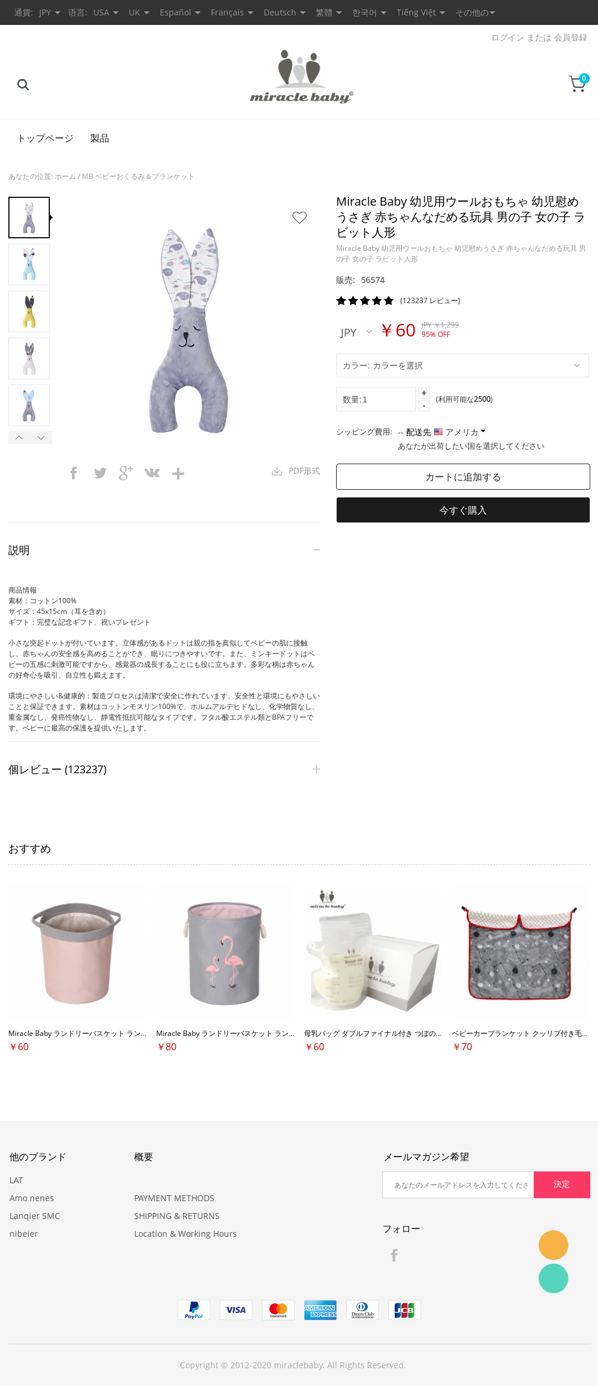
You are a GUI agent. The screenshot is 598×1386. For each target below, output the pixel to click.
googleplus (126, 473)
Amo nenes (32, 1198)
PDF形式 (304, 470)
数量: (352, 399)
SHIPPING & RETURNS (177, 1215)
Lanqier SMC (35, 1215)
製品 (99, 137)
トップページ (45, 137)
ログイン (507, 37)
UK (134, 12)
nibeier (24, 1233)
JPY (356, 331)
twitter (100, 473)
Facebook (394, 1255)
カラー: (356, 365)
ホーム (65, 176)
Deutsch (280, 12)
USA (101, 12)
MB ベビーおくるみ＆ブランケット (138, 176)
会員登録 (570, 37)
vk (152, 473)
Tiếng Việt (416, 12)
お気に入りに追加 (299, 217)
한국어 (364, 12)
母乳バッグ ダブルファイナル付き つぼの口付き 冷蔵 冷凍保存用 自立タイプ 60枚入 (438, 1033)
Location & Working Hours (185, 1233)
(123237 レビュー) (430, 300)
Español (175, 12)
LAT (16, 1180)
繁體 (324, 12)
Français (227, 12)
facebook (74, 473)
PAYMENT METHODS (174, 1198)
